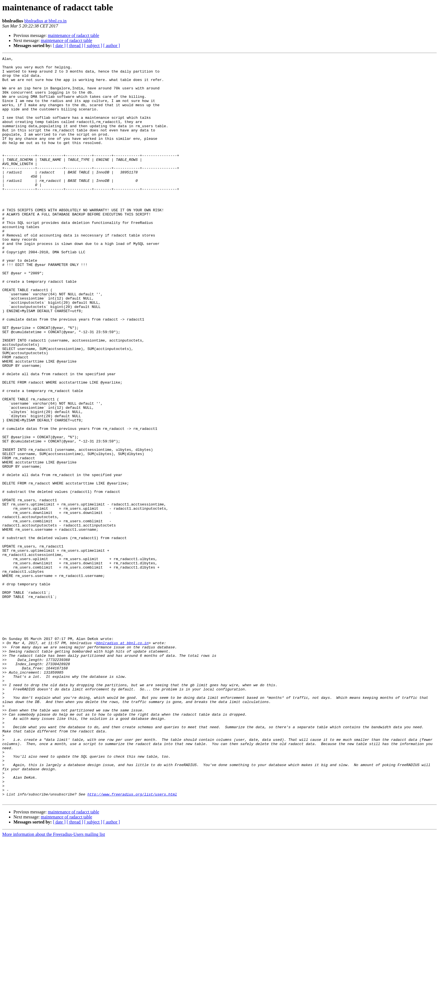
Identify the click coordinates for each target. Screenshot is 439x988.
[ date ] (59, 45)
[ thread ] (75, 45)
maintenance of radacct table (73, 35)
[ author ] (111, 45)
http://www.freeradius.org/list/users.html (132, 942)
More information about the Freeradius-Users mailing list (53, 983)
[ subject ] (93, 45)
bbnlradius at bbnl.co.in (45, 20)
